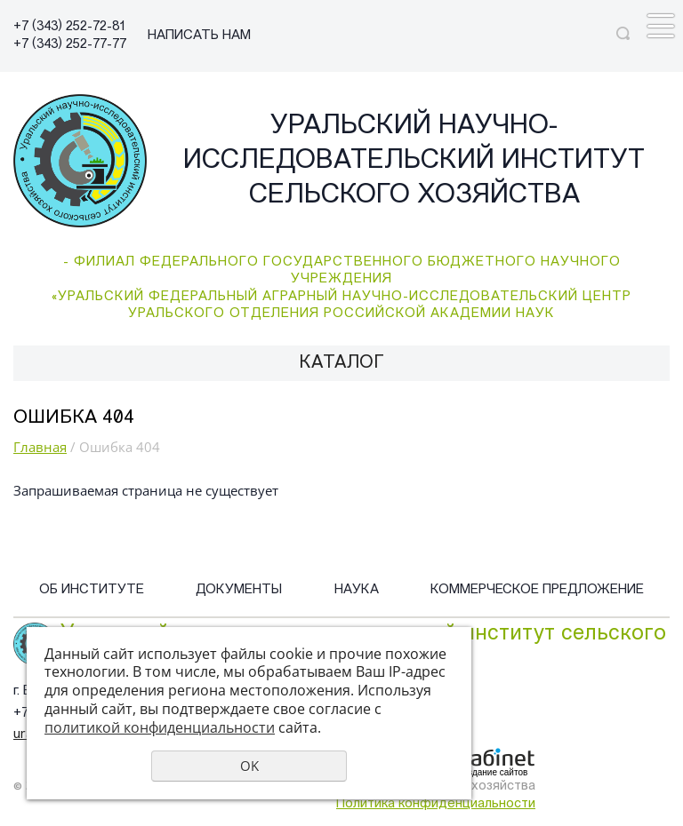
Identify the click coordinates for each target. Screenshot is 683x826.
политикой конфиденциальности (159, 727)
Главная (40, 447)
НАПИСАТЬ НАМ (199, 36)
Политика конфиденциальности (435, 804)
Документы (239, 590)
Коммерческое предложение (537, 590)
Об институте (91, 590)
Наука (356, 590)
